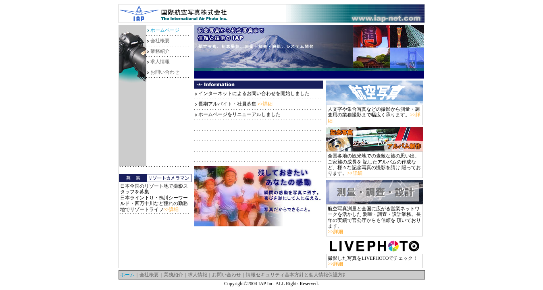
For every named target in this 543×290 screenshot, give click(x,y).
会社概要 (160, 41)
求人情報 (160, 61)
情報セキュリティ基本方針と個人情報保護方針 (296, 275)
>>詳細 (171, 209)
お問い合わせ (164, 72)
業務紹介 (160, 51)
